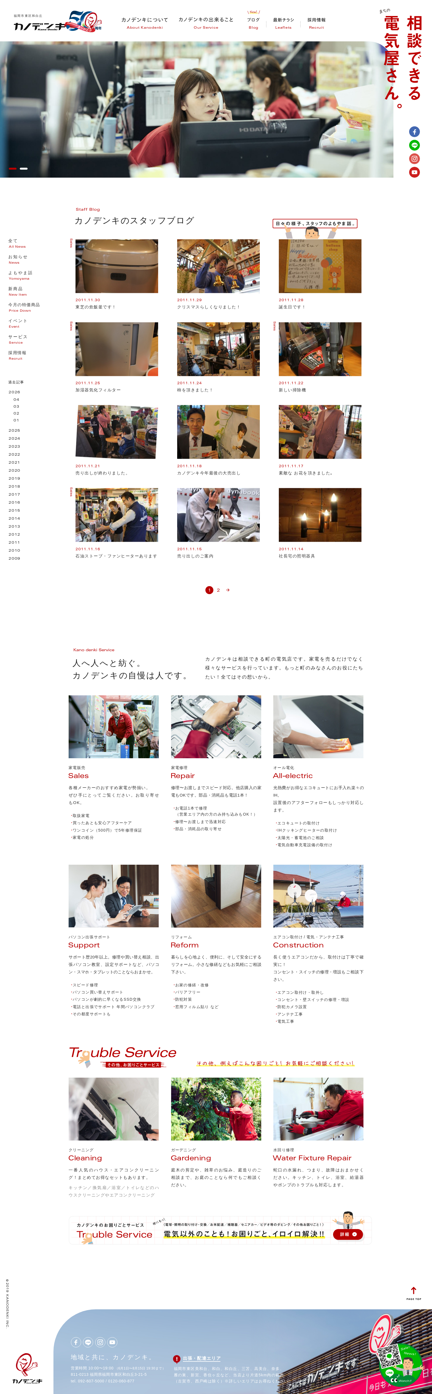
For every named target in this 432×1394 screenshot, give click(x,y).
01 (16, 421)
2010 (14, 551)
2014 (14, 519)
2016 (14, 503)
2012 (14, 535)
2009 (14, 559)
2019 (14, 479)
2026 (14, 392)
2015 (14, 511)
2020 (14, 471)
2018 (14, 487)
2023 (14, 447)
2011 (14, 543)
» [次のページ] (228, 588)
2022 (14, 455)
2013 (14, 527)
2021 (14, 463)
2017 (14, 495)
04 (16, 400)
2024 (14, 439)
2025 (14, 431)
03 (16, 407)
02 (16, 414)
